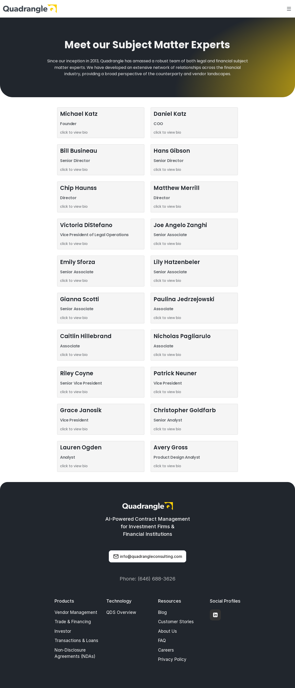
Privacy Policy (172, 659)
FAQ (162, 640)
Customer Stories (176, 621)
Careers (166, 650)
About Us (167, 631)
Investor (63, 631)
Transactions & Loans (76, 640)
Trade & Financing (73, 621)
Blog (162, 612)
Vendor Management (76, 612)
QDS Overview (121, 612)
